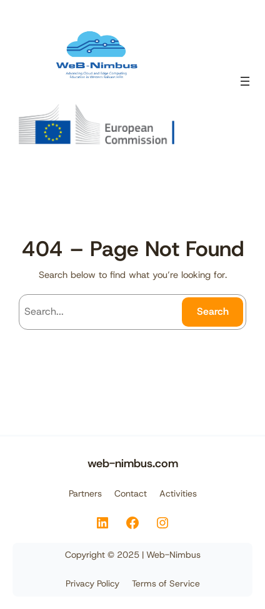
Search (213, 311)
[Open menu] (245, 81)
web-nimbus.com (133, 463)
